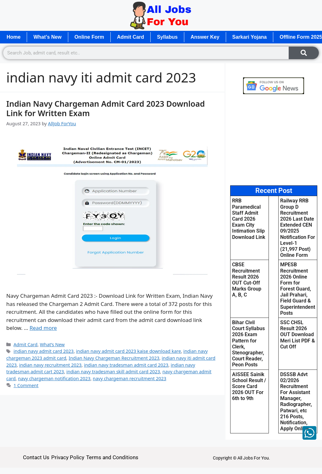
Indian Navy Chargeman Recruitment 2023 (114, 358)
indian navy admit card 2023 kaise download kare (128, 351)
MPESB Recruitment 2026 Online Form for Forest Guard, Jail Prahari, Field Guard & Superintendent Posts (297, 289)
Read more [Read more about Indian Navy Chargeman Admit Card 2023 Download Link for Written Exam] (43, 327)
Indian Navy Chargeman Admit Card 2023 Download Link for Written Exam (105, 108)
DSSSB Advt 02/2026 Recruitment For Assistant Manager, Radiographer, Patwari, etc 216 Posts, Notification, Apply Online (296, 401)
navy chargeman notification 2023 (54, 378)
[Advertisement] (273, 139)
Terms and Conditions (112, 457)
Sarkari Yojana (249, 37)
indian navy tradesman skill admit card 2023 (113, 372)
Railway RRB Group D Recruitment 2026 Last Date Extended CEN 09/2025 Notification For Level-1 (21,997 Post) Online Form (297, 228)
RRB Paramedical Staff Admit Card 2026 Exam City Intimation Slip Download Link (248, 219)
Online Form (89, 37)
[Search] (304, 53)
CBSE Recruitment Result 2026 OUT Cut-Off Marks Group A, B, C (246, 280)
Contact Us (36, 457)
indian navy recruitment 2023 (50, 365)
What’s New (47, 37)
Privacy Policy (67, 457)
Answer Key (205, 37)
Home (13, 37)
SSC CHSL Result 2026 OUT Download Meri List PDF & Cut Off (297, 334)
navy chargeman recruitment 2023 (129, 378)
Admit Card (130, 37)
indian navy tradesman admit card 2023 (126, 365)
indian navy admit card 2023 (44, 351)
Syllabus (167, 37)
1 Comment (26, 385)
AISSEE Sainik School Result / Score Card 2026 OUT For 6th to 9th (249, 386)
